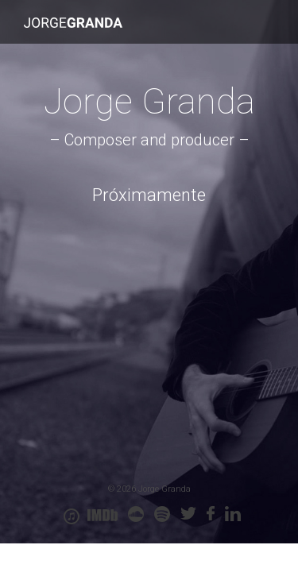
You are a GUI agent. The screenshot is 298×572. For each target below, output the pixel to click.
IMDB (102, 516)
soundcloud (136, 514)
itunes (71, 516)
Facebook (211, 514)
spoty (162, 514)
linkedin (233, 514)
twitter (188, 514)
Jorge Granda (73, 22)
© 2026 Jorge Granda (149, 489)
